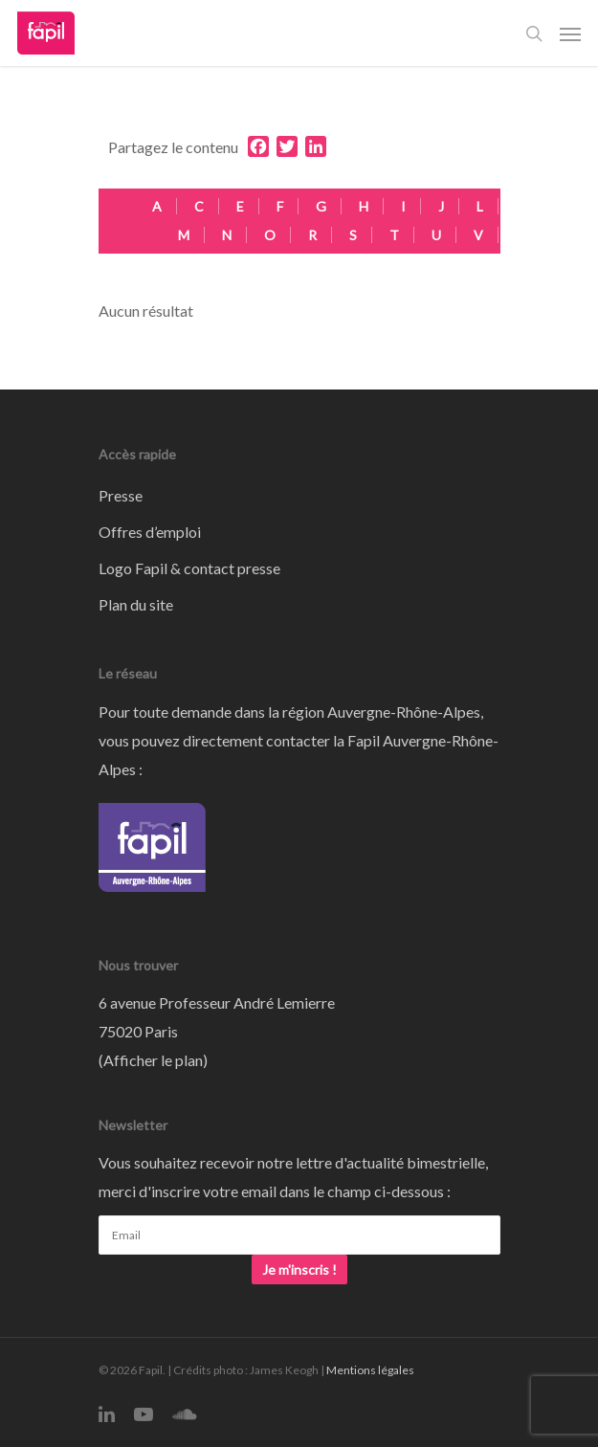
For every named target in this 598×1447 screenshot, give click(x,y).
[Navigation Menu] (570, 33)
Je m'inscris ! (299, 1269)
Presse (121, 495)
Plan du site (136, 604)
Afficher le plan (153, 1060)
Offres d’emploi (150, 532)
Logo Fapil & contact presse (189, 568)
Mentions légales (370, 1370)
